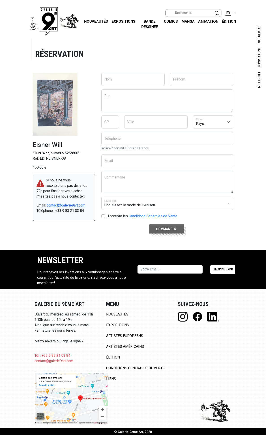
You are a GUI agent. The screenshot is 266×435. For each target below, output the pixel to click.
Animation (208, 21)
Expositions (123, 21)
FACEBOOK (259, 34)
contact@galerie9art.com (66, 205)
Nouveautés (96, 21)
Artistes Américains (125, 346)
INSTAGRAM (259, 57)
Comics (171, 21)
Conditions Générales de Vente (153, 216)
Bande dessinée (149, 24)
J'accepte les (142, 216)
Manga (188, 21)
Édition (229, 21)
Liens (111, 379)
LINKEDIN (259, 80)
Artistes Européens (124, 336)
